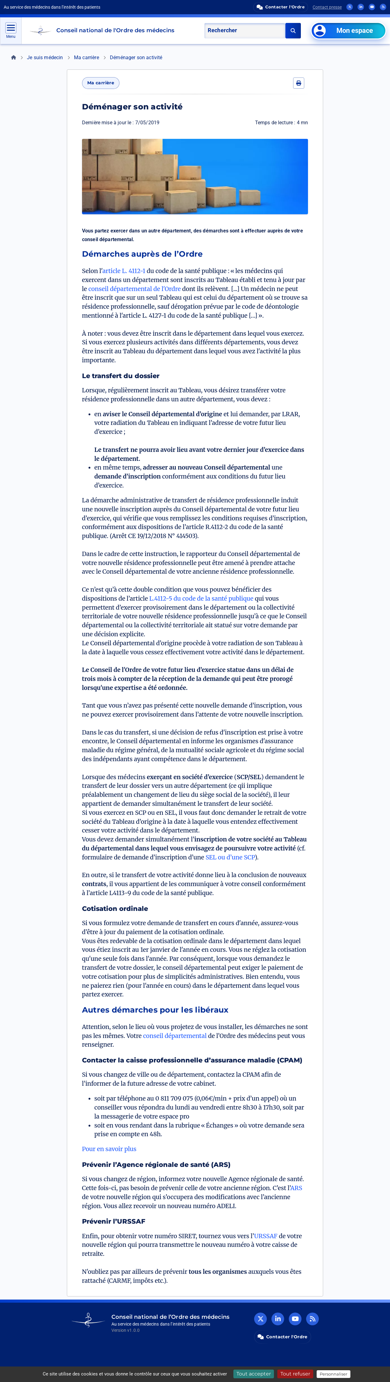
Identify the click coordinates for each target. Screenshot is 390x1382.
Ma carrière (86, 57)
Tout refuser (295, 1374)
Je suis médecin (45, 57)
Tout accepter (253, 1374)
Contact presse (327, 7)
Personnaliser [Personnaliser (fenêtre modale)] (333, 1373)
